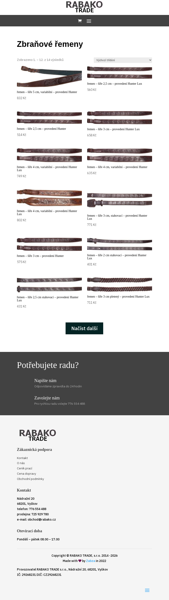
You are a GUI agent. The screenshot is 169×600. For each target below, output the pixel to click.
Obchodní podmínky (30, 479)
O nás (21, 463)
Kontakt (22, 458)
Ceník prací (24, 468)
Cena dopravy (26, 474)
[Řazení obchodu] (123, 60)
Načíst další (84, 328)
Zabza (90, 561)
